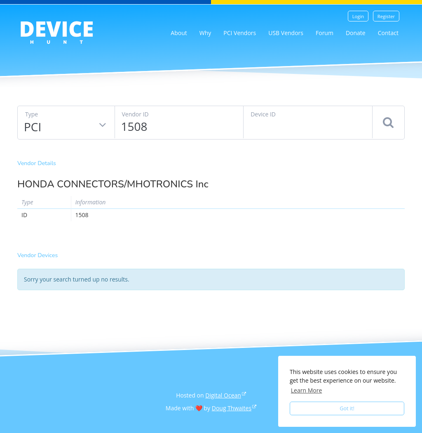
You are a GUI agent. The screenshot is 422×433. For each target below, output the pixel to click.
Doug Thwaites (231, 408)
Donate (356, 33)
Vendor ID (135, 114)
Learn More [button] (306, 390)
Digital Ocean (223, 395)
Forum (324, 33)
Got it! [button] (347, 408)
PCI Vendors (239, 33)
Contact (388, 33)
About (179, 33)
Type (31, 114)
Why (205, 33)
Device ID (263, 114)
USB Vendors (285, 33)
